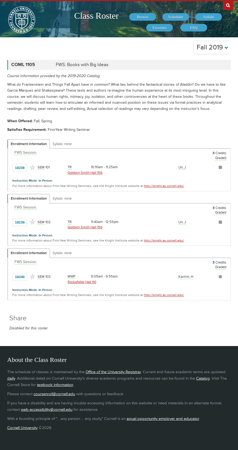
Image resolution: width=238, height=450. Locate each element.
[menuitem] (142, 17)
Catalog (203, 378)
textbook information (55, 384)
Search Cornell (228, 5)
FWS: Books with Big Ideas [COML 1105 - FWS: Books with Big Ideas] (82, 64)
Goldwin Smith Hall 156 (85, 173)
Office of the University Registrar (113, 372)
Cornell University (22, 427)
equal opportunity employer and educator (163, 418)
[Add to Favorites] (32, 167)
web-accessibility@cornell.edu (46, 409)
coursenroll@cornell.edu (54, 394)
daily (11, 378)
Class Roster (96, 16)
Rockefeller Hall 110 (82, 282)
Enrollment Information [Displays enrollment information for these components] (29, 144)
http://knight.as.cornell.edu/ (164, 186)
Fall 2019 (212, 47)
